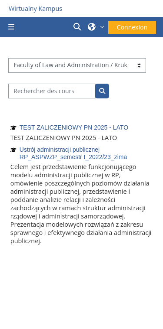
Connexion (132, 27)
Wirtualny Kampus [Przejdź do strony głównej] (35, 8)
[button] (79, 27)
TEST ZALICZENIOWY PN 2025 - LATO (74, 127)
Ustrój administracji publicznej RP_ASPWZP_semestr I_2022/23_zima (73, 153)
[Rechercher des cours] (52, 91)
